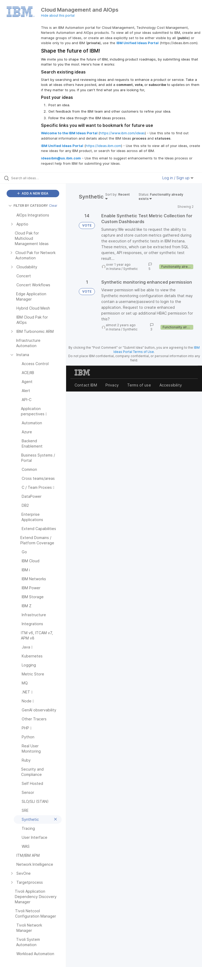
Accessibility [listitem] (170, 385)
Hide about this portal (58, 15)
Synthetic (130, 269)
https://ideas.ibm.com (103, 146)
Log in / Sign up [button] (178, 178)
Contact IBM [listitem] (86, 385)
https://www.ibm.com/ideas (122, 133)
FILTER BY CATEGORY (28, 206)
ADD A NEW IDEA (32, 193)
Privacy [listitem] (112, 385)
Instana (115, 269)
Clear (53, 206)
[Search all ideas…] (35, 178)
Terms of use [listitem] (139, 385)
